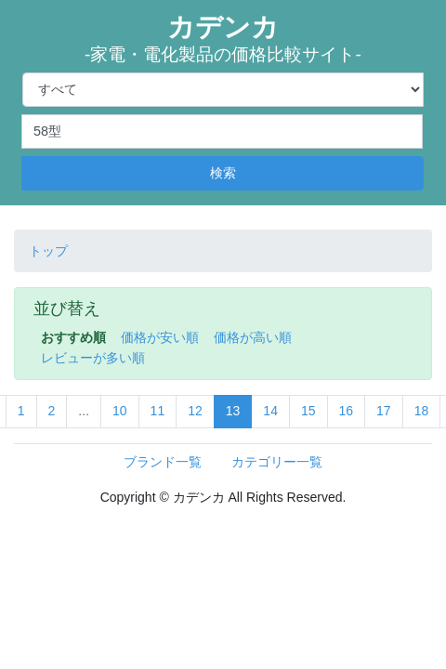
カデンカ (223, 38)
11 (158, 410)
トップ (48, 250)
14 (270, 410)
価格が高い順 (253, 337)
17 (383, 410)
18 (421, 410)
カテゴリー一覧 (276, 461)
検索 (223, 172)
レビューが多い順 (93, 357)
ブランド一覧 (163, 461)
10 (119, 410)
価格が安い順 (160, 337)
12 (195, 410)
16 (346, 410)
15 (308, 410)
